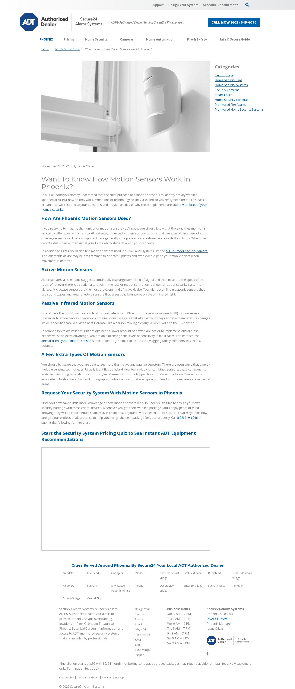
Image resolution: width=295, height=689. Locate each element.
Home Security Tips (228, 80)
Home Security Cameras (232, 100)
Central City (94, 598)
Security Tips (224, 75)
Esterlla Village (71, 598)
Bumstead (214, 573)
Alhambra (69, 585)
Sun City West (216, 585)
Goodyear (117, 573)
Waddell (140, 573)
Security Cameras (227, 90)
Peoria (139, 585)
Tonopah (237, 585)
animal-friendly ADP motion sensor (66, 341)
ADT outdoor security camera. (187, 251)
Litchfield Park (192, 573)
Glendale (68, 573)
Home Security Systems (231, 85)
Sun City (92, 585)
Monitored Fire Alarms (230, 105)
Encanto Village (193, 585)
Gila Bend (93, 573)
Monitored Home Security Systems (239, 109)
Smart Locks (223, 95)
